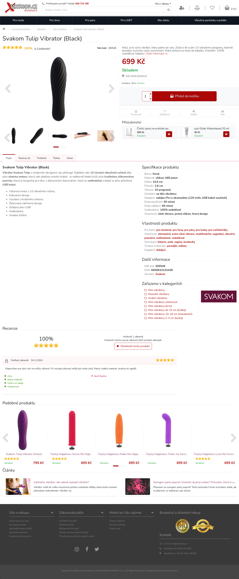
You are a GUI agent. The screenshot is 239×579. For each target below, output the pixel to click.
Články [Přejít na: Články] (56, 158)
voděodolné (163, 238)
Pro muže (18, 20)
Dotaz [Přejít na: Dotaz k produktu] (70, 158)
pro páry (189, 230)
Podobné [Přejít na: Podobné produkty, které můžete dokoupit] (41, 158)
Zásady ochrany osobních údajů (73, 532)
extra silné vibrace (183, 234)
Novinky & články (117, 524)
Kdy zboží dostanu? (134, 75)
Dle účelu (163, 20)
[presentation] (7, 89)
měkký (182, 246)
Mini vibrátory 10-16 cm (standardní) (170, 314)
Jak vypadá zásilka (17, 524)
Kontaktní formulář (68, 520)
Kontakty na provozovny (20, 536)
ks (150, 96)
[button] (56, 147)
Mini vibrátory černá (160, 306)
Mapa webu (114, 528)
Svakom (160, 274)
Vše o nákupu (162, 3)
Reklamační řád (66, 524)
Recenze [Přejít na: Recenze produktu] (24, 158)
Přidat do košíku (184, 96)
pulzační (149, 238)
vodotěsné (178, 238)
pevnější (172, 246)
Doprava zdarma (117, 520)
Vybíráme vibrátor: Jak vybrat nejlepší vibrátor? (61, 482)
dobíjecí (161, 250)
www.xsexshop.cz (86, 570)
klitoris (162, 242)
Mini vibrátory (156, 290)
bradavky (189, 242)
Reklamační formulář (69, 528)
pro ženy (178, 230)
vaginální (218, 234)
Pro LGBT (126, 20)
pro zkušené (163, 230)
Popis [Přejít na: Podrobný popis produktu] (9, 158)
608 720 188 (82, 3)
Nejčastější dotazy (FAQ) (20, 528)
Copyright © (66, 570)
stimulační (164, 234)
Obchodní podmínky (18, 532)
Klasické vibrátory (158, 294)
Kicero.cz (174, 570)
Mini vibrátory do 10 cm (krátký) (167, 310)
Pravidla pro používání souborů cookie (76, 536)
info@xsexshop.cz (179, 543)
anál (170, 242)
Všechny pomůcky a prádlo (210, 20)
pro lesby (201, 230)
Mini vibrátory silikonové (162, 302)
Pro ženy (54, 20)
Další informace (157, 53)
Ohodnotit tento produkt (133, 346)
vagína (178, 242)
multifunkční (203, 234)
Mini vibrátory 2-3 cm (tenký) (165, 318)
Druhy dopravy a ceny (19, 520)
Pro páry (90, 20)
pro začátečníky (218, 230)
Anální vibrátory (157, 298)
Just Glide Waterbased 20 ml (211, 128)
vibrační (230, 234)
